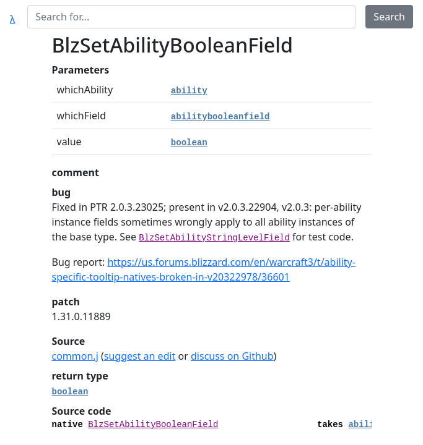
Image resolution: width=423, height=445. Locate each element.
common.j (75, 356)
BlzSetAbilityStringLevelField (214, 238)
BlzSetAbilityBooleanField (153, 425)
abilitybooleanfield (220, 117)
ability (189, 91)
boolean (189, 143)
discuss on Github (232, 356)
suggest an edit (140, 356)
